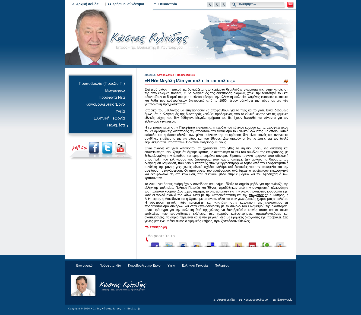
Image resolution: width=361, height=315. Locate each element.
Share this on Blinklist (280, 243)
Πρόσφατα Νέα (112, 97)
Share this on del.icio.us (211, 243)
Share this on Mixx (252, 243)
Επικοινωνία (167, 4)
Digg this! (224, 243)
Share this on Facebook (155, 243)
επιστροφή (158, 227)
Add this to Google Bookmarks (197, 243)
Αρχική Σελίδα (165, 74)
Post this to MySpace (183, 243)
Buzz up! (238, 243)
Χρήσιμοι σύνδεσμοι (128, 4)
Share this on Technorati (266, 243)
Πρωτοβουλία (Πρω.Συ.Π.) (102, 83)
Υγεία (120, 111)
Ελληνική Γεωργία (109, 118)
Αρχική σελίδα (87, 4)
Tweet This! (169, 243)
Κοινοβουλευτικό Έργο (105, 104)
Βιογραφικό (115, 90)
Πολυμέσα (118, 125)
